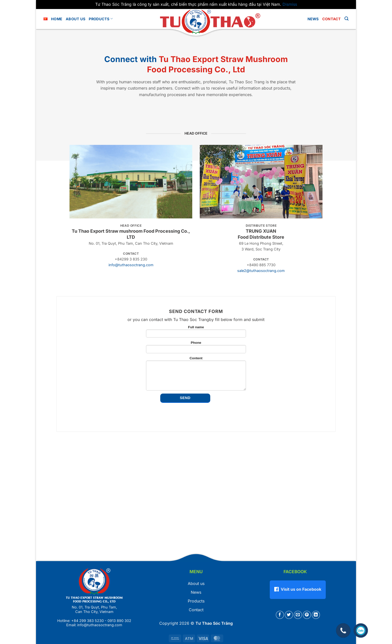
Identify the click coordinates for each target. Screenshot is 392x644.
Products (101, 18)
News (313, 19)
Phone (196, 348)
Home (56, 19)
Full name (196, 332)
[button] (346, 19)
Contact (331, 19)
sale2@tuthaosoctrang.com (261, 270)
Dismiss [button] (289, 4)
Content (196, 374)
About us (75, 19)
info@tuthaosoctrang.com (131, 265)
